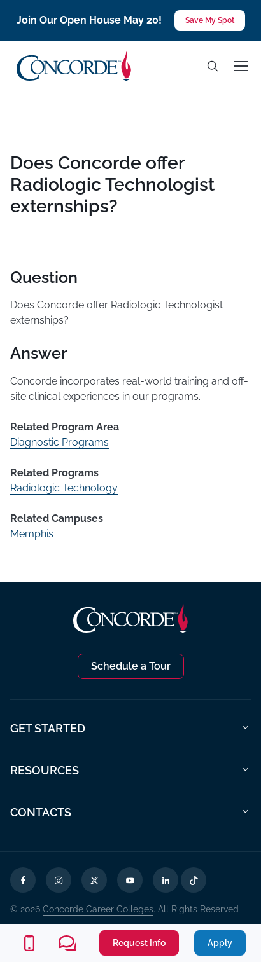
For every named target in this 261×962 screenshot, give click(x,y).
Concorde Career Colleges (98, 909)
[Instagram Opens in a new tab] (58, 880)
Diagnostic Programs (59, 442)
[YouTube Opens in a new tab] (130, 880)
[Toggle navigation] (240, 66)
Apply (220, 943)
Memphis (31, 534)
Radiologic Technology (64, 488)
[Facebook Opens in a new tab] (23, 880)
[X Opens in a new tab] (94, 880)
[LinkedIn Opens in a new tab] (165, 880)
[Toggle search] (212, 66)
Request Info (139, 943)
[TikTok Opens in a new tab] (193, 880)
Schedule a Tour (131, 666)
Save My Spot (209, 20)
